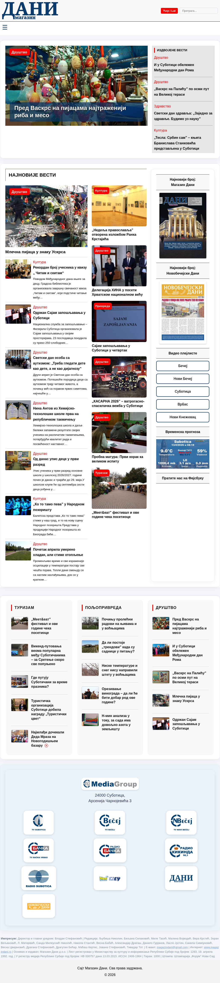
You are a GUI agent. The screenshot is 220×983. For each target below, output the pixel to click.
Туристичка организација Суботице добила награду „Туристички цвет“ (48, 709)
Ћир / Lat (169, 10)
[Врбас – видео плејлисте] (182, 404)
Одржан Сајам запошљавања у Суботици (186, 724)
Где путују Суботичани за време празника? (49, 682)
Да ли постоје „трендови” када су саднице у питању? (118, 647)
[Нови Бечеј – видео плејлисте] (182, 379)
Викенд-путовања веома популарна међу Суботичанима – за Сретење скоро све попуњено (48, 655)
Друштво (19, 52)
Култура (160, 130)
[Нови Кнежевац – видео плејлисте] (182, 417)
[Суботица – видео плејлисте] (182, 391)
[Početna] (30, 10)
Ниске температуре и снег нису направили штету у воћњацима (119, 670)
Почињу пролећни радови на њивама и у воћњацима (119, 623)
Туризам (101, 472)
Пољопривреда (103, 608)
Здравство (162, 106)
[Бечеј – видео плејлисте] (182, 366)
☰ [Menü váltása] (5, 27)
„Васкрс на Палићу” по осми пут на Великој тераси (189, 677)
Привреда (102, 306)
